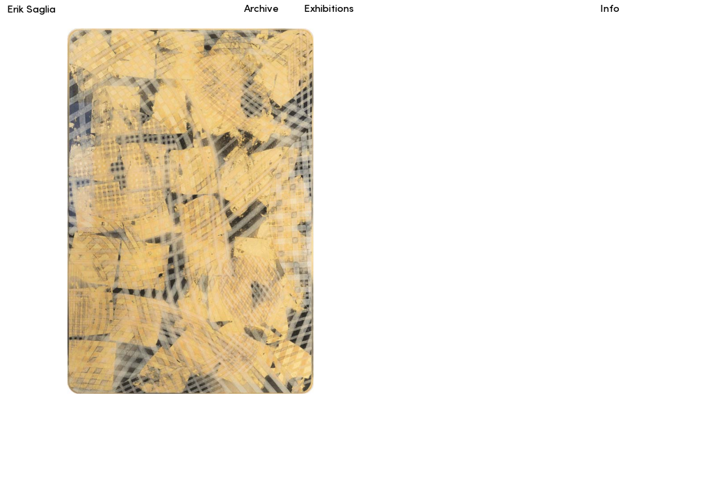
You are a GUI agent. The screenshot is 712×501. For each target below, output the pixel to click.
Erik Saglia (31, 10)
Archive (260, 9)
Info (610, 9)
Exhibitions (320, 9)
